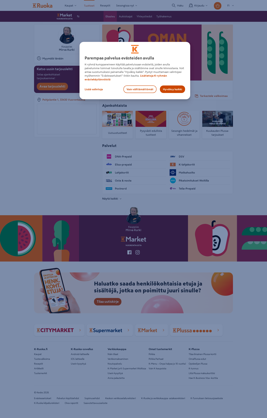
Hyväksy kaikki (172, 89)
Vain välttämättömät (140, 89)
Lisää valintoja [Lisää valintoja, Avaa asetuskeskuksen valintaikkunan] (94, 89)
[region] (135, 70)
